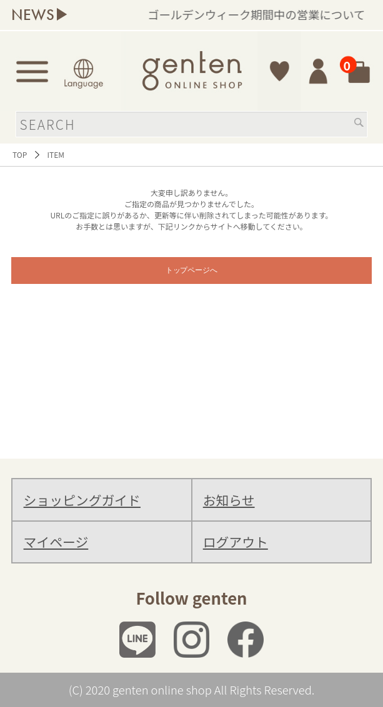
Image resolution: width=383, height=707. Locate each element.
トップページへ (192, 270)
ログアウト (235, 541)
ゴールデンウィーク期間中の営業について (268, 14)
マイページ (56, 541)
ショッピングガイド (82, 499)
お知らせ (229, 499)
